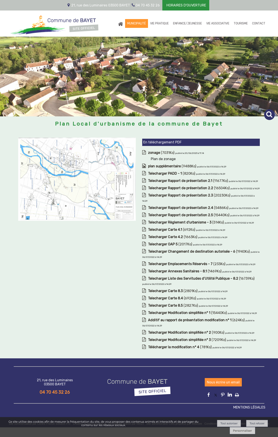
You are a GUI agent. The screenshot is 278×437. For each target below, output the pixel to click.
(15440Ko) (189, 215)
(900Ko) (186, 332)
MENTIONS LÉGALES (249, 407)
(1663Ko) (173, 237)
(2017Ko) (170, 244)
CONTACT (258, 23)
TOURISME (241, 23)
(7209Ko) (187, 340)
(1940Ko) (199, 251)
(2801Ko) (173, 291)
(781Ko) (180, 347)
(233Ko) (187, 264)
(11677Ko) (188, 181)
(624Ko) (196, 320)
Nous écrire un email (223, 382)
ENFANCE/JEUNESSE (187, 23)
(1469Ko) (185, 271)
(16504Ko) (189, 188)
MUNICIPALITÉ (136, 23)
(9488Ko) (172, 166)
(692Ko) (172, 230)
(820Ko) (172, 173)
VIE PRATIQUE (159, 23)
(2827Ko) (173, 305)
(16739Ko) (201, 278)
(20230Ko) (189, 195)
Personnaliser (242, 430)
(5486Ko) (188, 208)
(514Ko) (186, 222)
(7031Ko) (161, 153)
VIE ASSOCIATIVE (217, 23)
